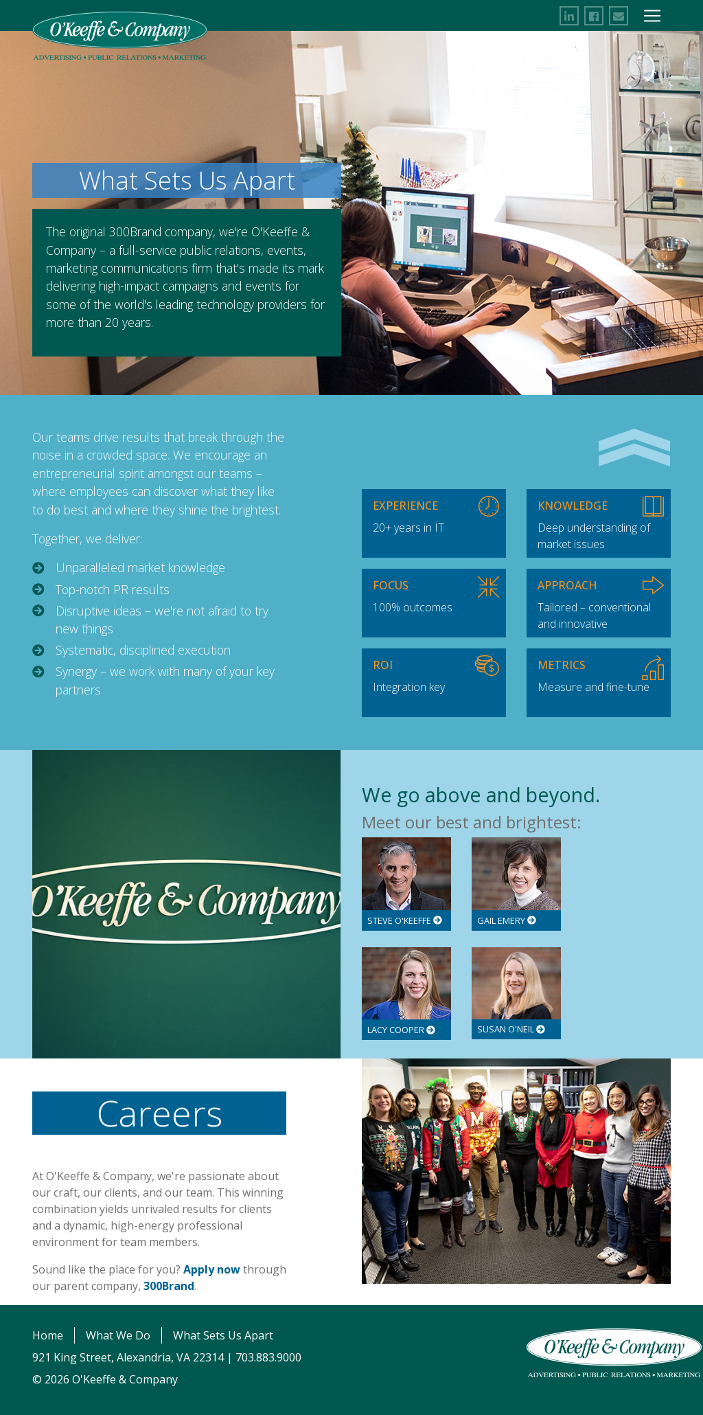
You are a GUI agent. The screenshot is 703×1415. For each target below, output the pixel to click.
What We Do (118, 1335)
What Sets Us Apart (223, 1335)
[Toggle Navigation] (652, 15)
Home (47, 1335)
